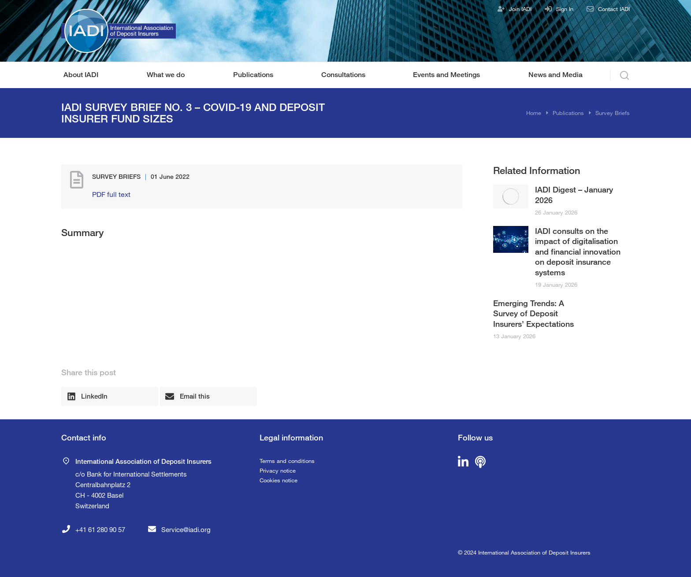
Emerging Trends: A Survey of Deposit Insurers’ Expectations (533, 313)
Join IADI (520, 8)
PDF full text (111, 194)
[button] (109, 396)
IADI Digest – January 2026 (574, 194)
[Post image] (510, 196)
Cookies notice (278, 480)
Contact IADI (614, 8)
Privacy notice (278, 470)
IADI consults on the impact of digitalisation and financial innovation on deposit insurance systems (577, 251)
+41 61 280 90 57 (100, 529)
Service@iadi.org (186, 529)
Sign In (564, 8)
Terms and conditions (287, 460)
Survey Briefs (116, 176)
